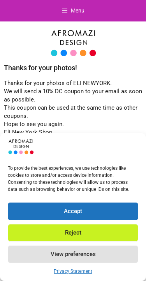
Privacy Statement (73, 271)
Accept (73, 211)
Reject (73, 232)
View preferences (73, 254)
